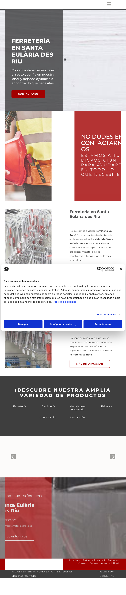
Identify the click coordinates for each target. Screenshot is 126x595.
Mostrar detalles (106, 314)
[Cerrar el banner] (121, 269)
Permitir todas (103, 324)
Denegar (23, 324)
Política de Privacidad (94, 560)
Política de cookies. (65, 301)
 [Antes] (13, 456)
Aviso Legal (74, 560)
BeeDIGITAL (107, 575)
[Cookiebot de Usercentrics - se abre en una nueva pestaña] (99, 269)
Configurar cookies (63, 324)
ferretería (97, 235)
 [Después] (112, 456)
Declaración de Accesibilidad (104, 563)
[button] (28, 94)
